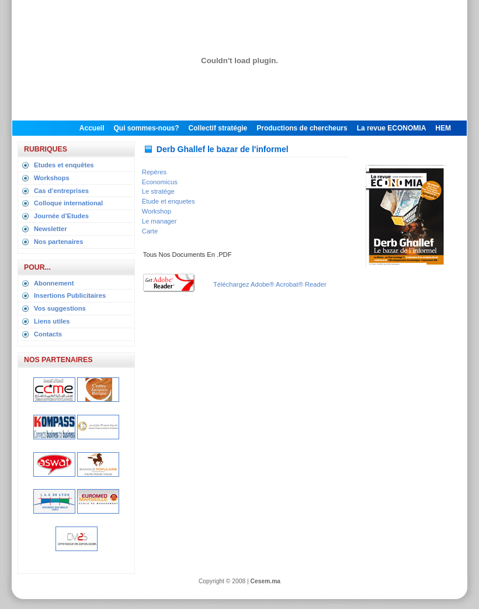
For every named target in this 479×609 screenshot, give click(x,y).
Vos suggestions (60, 308)
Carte (150, 231)
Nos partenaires (59, 241)
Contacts (48, 334)
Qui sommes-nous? (146, 128)
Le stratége (158, 191)
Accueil (92, 128)
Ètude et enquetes (168, 201)
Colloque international (68, 203)
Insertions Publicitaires (70, 295)
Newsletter (50, 228)
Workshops (52, 177)
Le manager (159, 221)
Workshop (156, 211)
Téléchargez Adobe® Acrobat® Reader (270, 284)
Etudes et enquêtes (64, 164)
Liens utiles (52, 321)
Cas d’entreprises (61, 190)
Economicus (160, 181)
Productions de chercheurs (301, 128)
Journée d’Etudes (61, 215)
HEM (443, 128)
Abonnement (54, 283)
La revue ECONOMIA (391, 128)
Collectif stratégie (218, 128)
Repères (154, 172)
